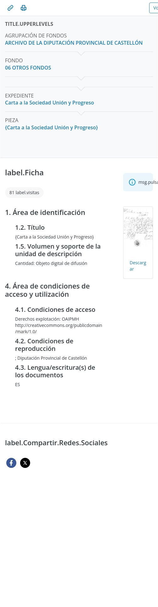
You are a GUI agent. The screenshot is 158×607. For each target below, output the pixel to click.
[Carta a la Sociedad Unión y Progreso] (49, 102)
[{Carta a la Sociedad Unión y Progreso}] (51, 127)
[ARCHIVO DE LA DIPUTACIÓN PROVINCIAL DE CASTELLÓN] (74, 43)
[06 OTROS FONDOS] (28, 67)
